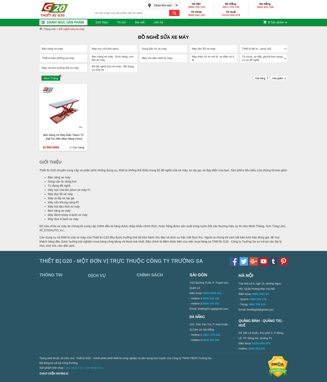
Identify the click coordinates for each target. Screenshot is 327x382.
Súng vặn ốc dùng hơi (62, 181)
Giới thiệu (102, 22)
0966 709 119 (196, 7)
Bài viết (140, 22)
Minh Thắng (51, 78)
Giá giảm (277, 78)
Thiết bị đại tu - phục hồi (256, 48)
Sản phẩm (276, 22)
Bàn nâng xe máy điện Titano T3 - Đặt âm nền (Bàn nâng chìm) (63, 136)
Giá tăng (260, 78)
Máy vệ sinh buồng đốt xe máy (60, 67)
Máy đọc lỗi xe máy (203, 48)
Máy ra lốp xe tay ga (61, 198)
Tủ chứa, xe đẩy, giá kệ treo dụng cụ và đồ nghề (262, 58)
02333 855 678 (231, 15)
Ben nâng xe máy (59, 210)
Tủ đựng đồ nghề (59, 185)
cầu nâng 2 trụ (74, 367)
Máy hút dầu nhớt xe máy (157, 58)
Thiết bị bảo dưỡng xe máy (58, 58)
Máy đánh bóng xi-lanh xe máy (68, 215)
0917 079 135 (231, 7)
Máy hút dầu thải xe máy (64, 206)
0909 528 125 (196, 15)
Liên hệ (158, 22)
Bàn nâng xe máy (52, 48)
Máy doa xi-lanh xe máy (63, 219)
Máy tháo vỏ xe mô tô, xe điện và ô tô (213, 58)
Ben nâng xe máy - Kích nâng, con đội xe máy (112, 58)
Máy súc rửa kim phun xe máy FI (69, 190)
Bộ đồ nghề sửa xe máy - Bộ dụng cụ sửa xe (113, 68)
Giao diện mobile (53, 373)
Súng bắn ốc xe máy (154, 48)
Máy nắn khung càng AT (63, 202)
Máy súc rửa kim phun (105, 48)
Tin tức (121, 22)
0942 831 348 (265, 7)
